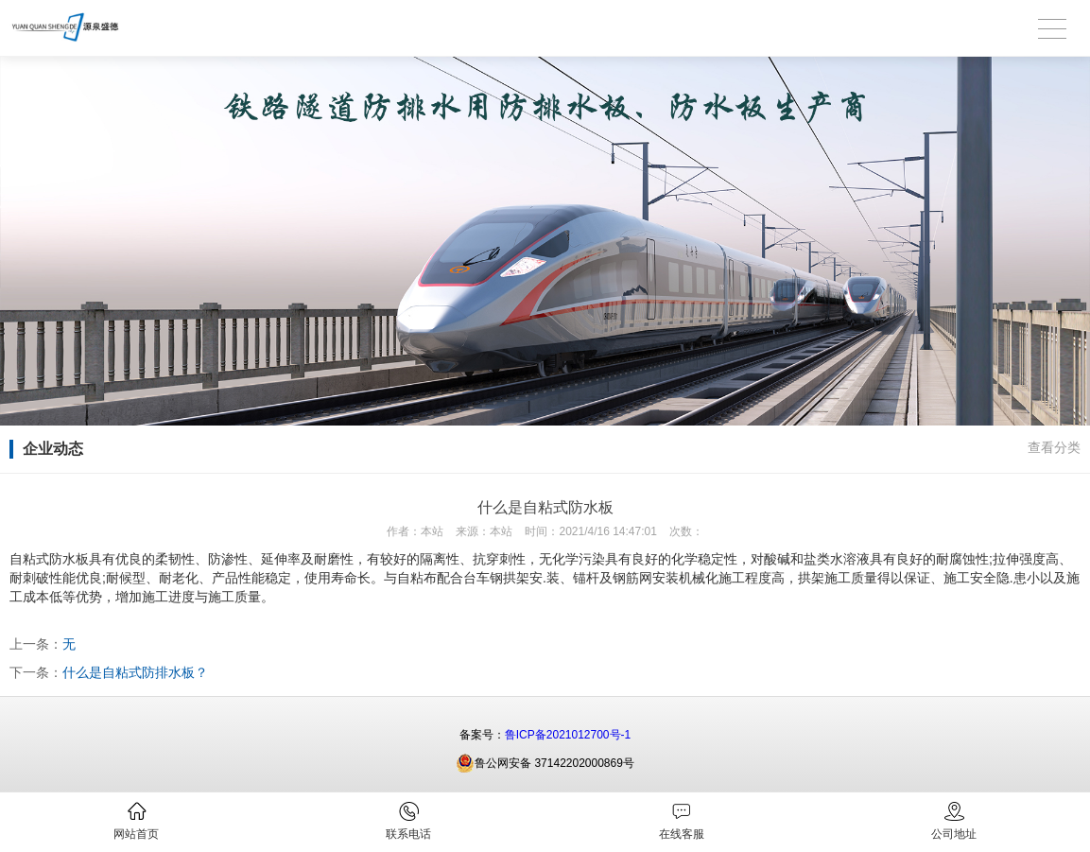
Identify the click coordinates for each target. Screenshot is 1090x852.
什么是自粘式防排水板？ (135, 672)
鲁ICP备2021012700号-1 (568, 734)
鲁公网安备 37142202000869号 (545, 763)
